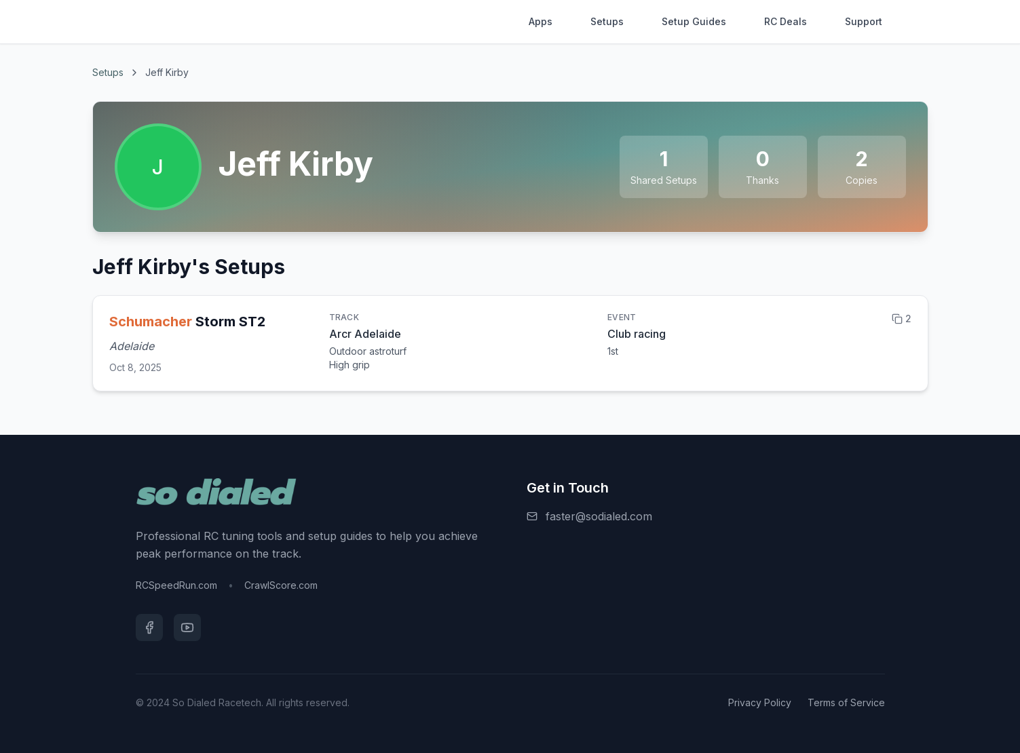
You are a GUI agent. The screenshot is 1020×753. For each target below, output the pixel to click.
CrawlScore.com (281, 585)
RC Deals (785, 21)
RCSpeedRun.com (176, 585)
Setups (607, 21)
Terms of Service (846, 702)
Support (863, 21)
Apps (540, 21)
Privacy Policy (759, 702)
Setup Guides (694, 21)
